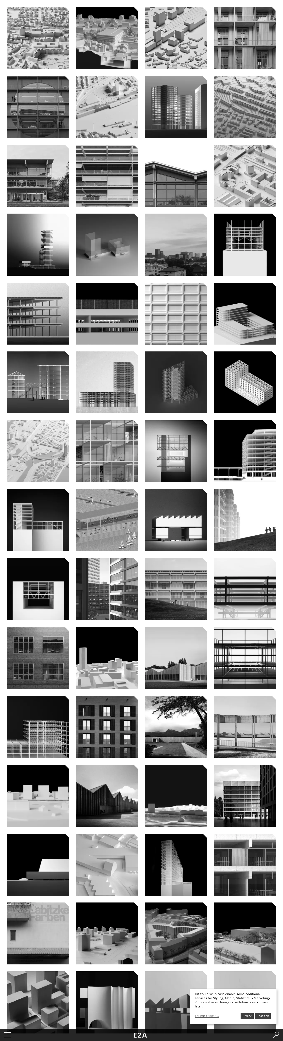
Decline (247, 1016)
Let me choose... (207, 1016)
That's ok (263, 1016)
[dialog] (233, 1006)
